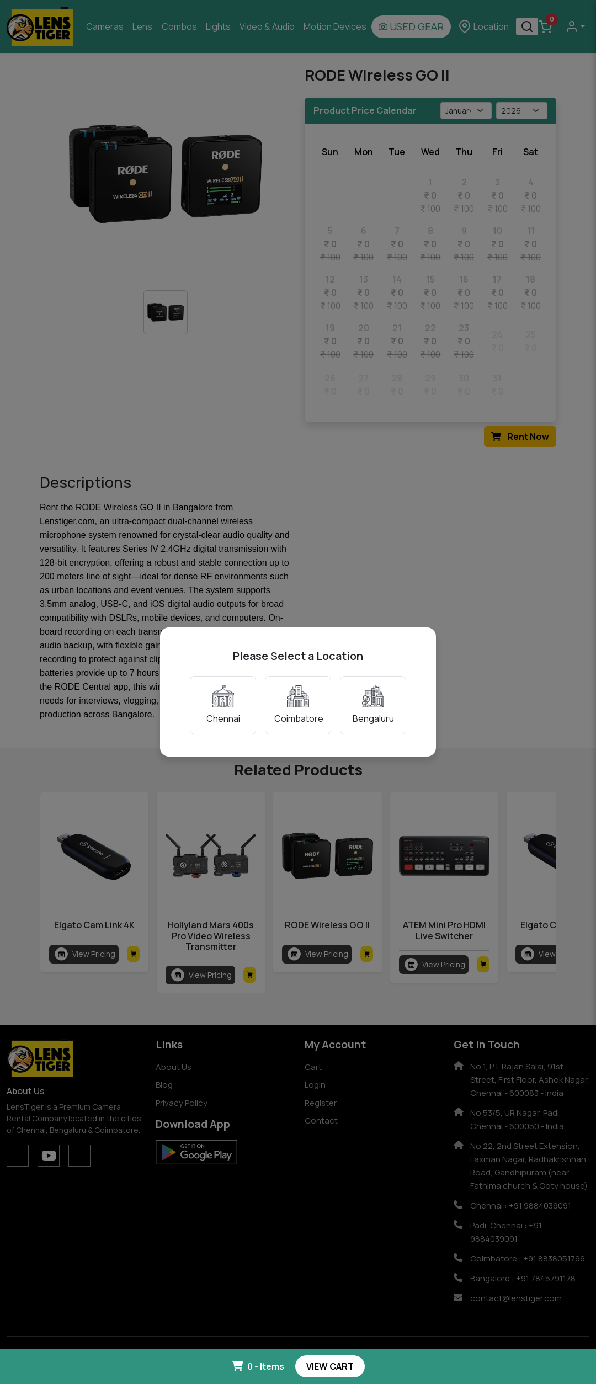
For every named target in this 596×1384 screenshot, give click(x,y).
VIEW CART (330, 1366)
